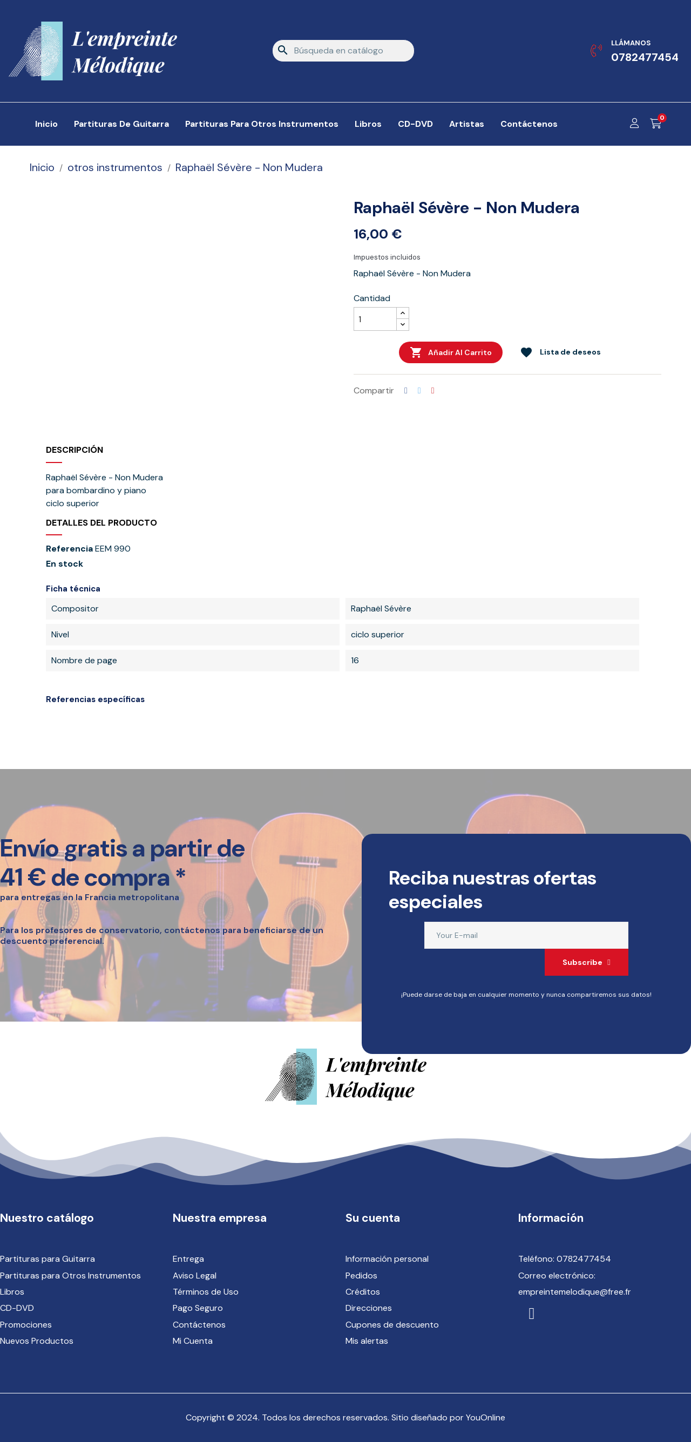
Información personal (387, 1258)
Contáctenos (199, 1324)
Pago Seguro (198, 1308)
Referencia (69, 548)
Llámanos (631, 42)
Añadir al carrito (451, 352)
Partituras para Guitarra (47, 1258)
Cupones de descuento (392, 1324)
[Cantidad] (375, 319)
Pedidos (361, 1275)
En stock (64, 564)
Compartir (406, 390)
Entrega (188, 1258)
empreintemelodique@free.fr (574, 1291)
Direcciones (369, 1308)
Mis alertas (367, 1340)
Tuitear (419, 390)
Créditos (363, 1291)
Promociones (26, 1324)
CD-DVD (17, 1308)
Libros (12, 1291)
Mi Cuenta (193, 1340)
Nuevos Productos (36, 1340)
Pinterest (433, 390)
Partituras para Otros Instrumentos (70, 1275)
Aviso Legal (194, 1275)
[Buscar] (343, 50)
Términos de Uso (206, 1291)
